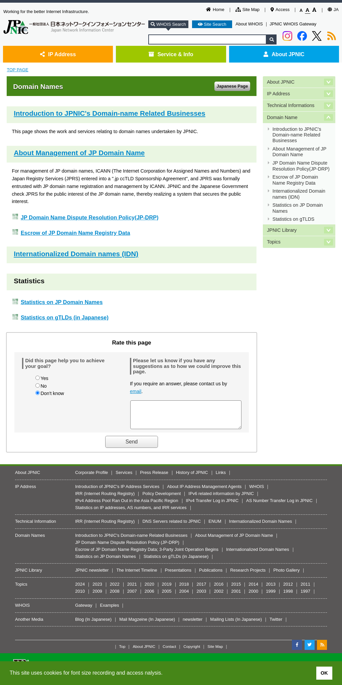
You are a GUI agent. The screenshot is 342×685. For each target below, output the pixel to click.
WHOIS (256, 491)
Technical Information (35, 526)
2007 (132, 596)
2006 (149, 596)
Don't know (52, 393)
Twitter (276, 624)
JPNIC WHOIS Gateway (293, 23)
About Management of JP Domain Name (79, 153)
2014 (253, 589)
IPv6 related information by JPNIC (221, 498)
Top (122, 651)
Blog (79, 624)
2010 (80, 596)
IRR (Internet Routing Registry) (105, 498)
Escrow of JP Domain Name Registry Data (75, 233)
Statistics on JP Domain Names (62, 302)
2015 (236, 589)
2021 (132, 589)
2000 (253, 596)
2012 (288, 589)
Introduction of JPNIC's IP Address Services (117, 491)
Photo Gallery (286, 575)
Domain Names (30, 540)
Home (215, 9)
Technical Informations (290, 105)
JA (333, 9)
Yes (44, 378)
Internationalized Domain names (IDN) (76, 254)
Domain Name (282, 117)
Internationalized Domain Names (260, 526)
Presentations (178, 575)
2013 (271, 589)
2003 (201, 596)
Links (221, 477)
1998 (288, 596)
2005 (167, 596)
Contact (169, 651)
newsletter (192, 624)
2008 (115, 596)
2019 (167, 589)
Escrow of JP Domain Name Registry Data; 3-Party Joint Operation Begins (146, 554)
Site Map (247, 9)
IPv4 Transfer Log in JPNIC (212, 505)
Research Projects (248, 575)
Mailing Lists (222, 624)
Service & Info (171, 54)
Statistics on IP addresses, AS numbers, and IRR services (131, 512)
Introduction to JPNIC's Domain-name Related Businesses (109, 113)
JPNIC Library (282, 230)
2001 (236, 596)
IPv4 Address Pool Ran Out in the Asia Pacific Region (126, 505)
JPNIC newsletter (92, 575)
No (43, 386)
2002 (218, 596)
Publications (210, 575)
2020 (149, 589)
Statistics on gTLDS (294, 219)
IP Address (58, 54)
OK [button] (324, 673)
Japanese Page (232, 86)
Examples (109, 610)
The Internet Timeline (136, 575)
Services (124, 477)
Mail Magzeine (133, 624)
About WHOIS (249, 23)
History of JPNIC (192, 477)
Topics (274, 241)
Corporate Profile (91, 477)
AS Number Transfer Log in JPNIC (279, 505)
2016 (218, 589)
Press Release (154, 477)
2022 (115, 589)
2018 (184, 589)
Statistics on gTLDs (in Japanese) (65, 317)
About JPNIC (284, 54)
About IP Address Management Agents (204, 491)
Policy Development (161, 498)
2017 (201, 589)
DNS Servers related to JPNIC (171, 526)
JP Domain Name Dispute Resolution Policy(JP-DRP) (90, 217)
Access (280, 9)
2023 (97, 589)
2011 (305, 589)
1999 (271, 596)
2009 (97, 596)
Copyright (191, 651)
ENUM (214, 526)
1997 (305, 596)
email (135, 391)
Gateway (83, 610)
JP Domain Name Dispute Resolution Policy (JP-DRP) (127, 547)
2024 (80, 589)
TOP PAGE (17, 69)
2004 (184, 596)
